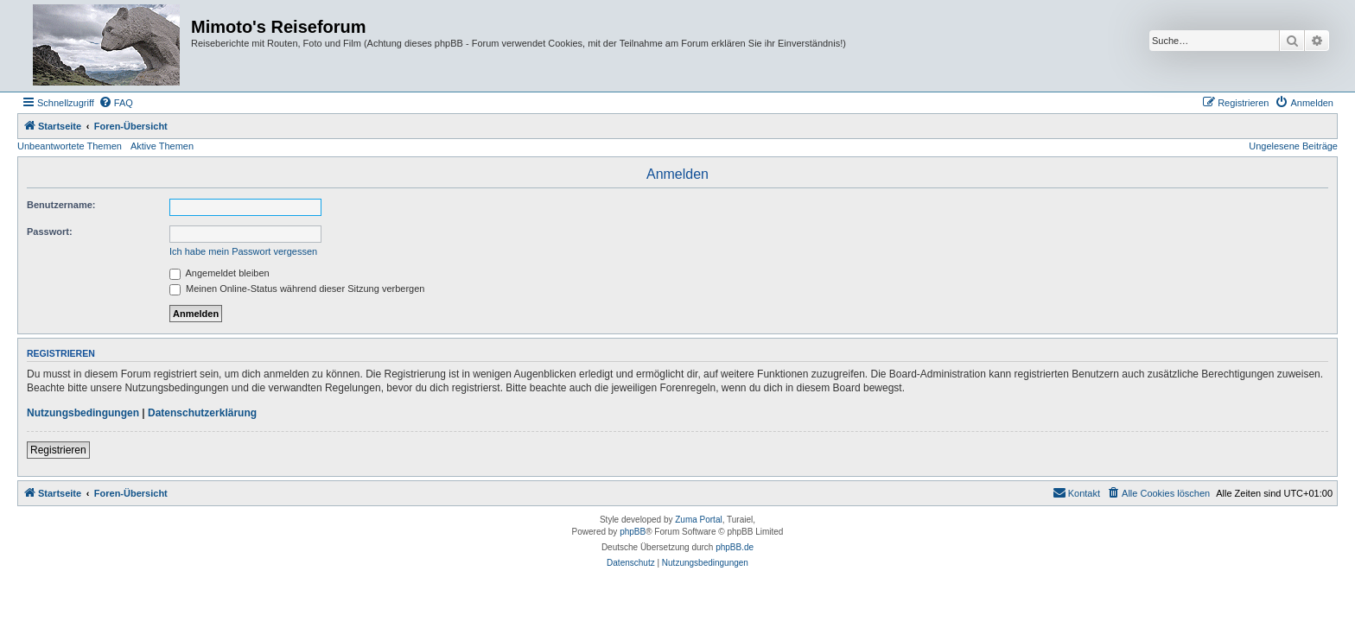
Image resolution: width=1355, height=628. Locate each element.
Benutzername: (61, 205)
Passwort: (50, 231)
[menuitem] (116, 102)
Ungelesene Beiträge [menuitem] (1293, 146)
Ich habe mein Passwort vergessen (243, 251)
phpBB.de (735, 547)
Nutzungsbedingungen (83, 413)
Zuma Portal (698, 519)
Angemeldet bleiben (219, 273)
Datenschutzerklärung (202, 413)
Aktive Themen (162, 146)
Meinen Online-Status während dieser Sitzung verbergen (296, 288)
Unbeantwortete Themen (69, 146)
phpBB (633, 531)
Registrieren (58, 450)
